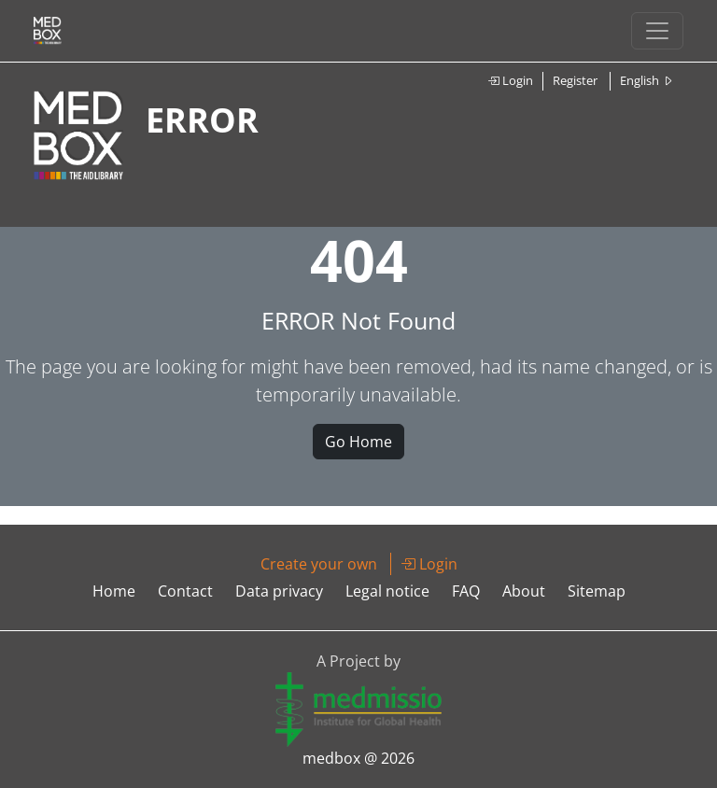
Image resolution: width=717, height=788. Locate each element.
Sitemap (597, 591)
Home (113, 591)
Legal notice (387, 591)
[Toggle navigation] (657, 30)
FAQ (466, 591)
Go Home (358, 441)
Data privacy (279, 591)
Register (575, 80)
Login (510, 80)
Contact (185, 591)
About (523, 591)
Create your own (318, 564)
